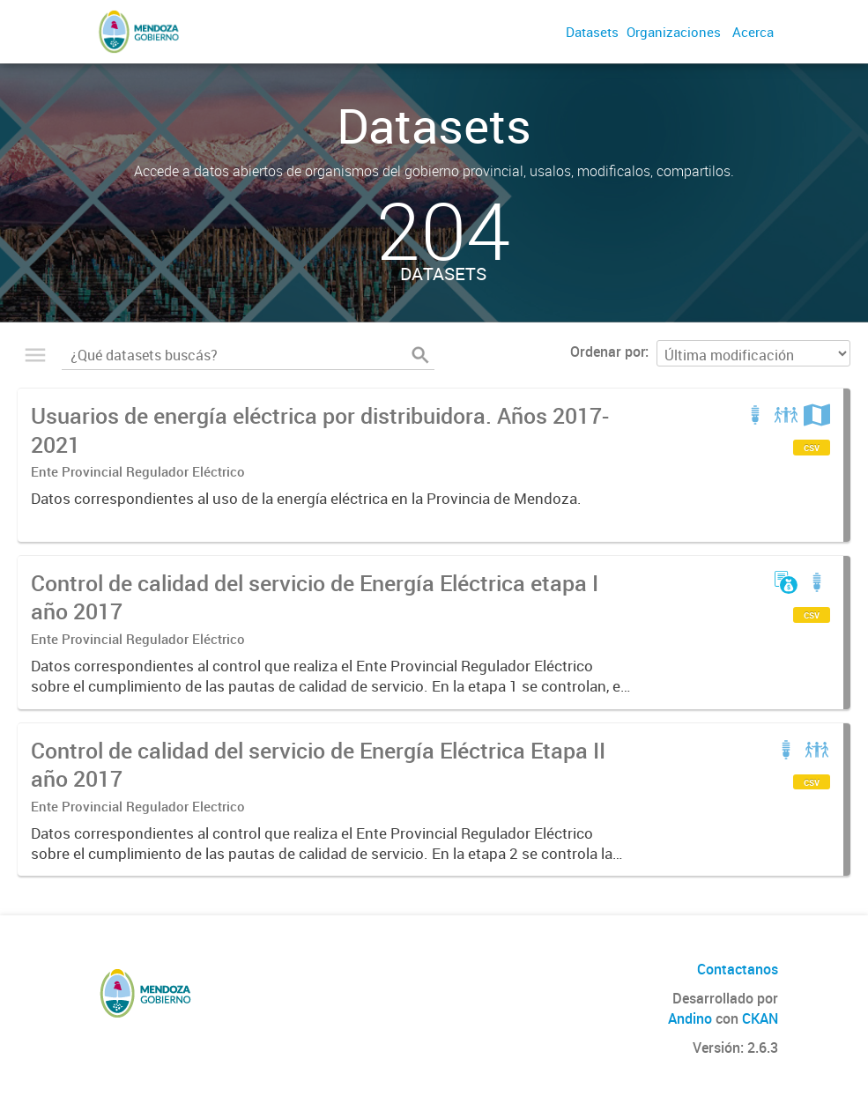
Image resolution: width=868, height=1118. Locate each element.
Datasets (592, 32)
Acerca (753, 32)
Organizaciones (674, 32)
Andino (690, 1018)
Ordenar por (607, 351)
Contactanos (737, 969)
